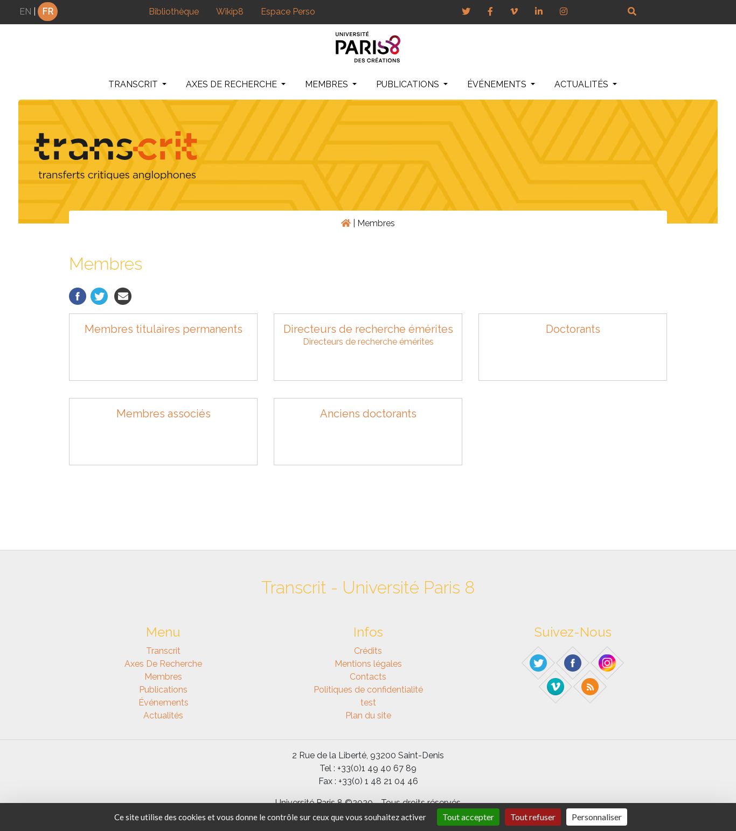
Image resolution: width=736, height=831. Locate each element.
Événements (498, 84)
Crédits (368, 651)
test (368, 702)
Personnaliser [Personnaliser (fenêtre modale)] (597, 817)
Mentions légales (368, 664)
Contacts (368, 677)
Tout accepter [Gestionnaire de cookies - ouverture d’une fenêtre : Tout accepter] (468, 817)
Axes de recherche (232, 84)
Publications (408, 84)
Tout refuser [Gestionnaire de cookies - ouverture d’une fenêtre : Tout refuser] (533, 817)
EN (25, 11)
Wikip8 (230, 11)
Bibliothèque (174, 11)
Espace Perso (288, 11)
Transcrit (134, 84)
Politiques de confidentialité (368, 690)
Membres (327, 84)
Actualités (582, 84)
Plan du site (368, 715)
